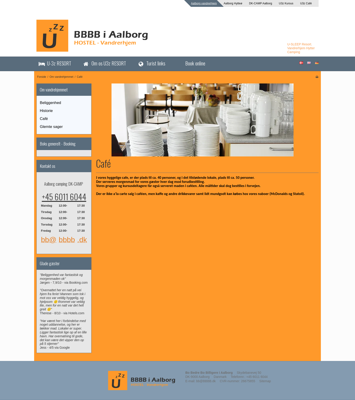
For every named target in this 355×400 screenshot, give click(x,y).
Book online (195, 63)
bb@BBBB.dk (206, 381)
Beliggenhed (50, 103)
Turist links (155, 63)
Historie (46, 111)
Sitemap (265, 381)
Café (44, 119)
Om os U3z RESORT (108, 63)
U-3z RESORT (59, 63)
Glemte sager (51, 127)
